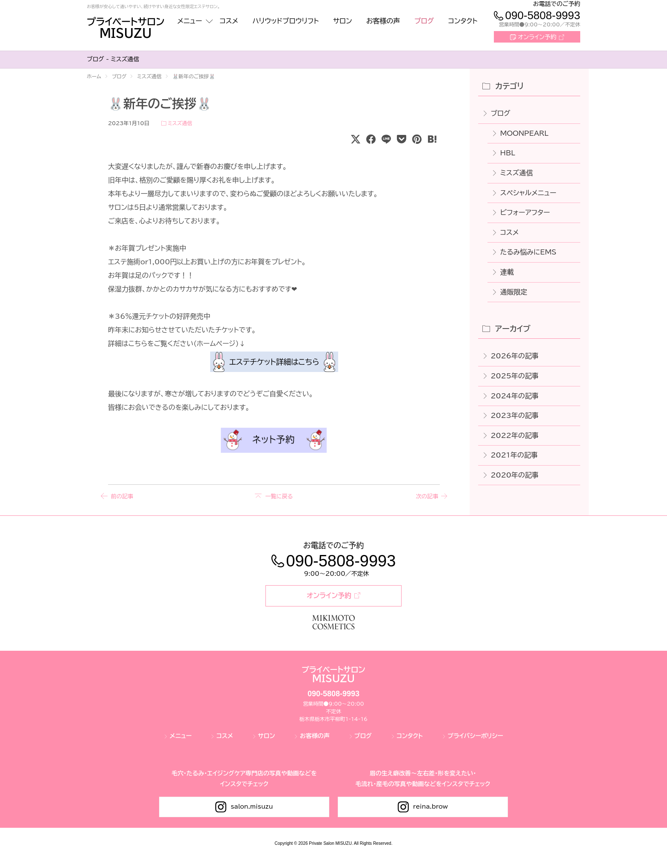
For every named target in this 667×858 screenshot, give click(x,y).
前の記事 (122, 496)
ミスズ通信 (180, 123)
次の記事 (425, 496)
